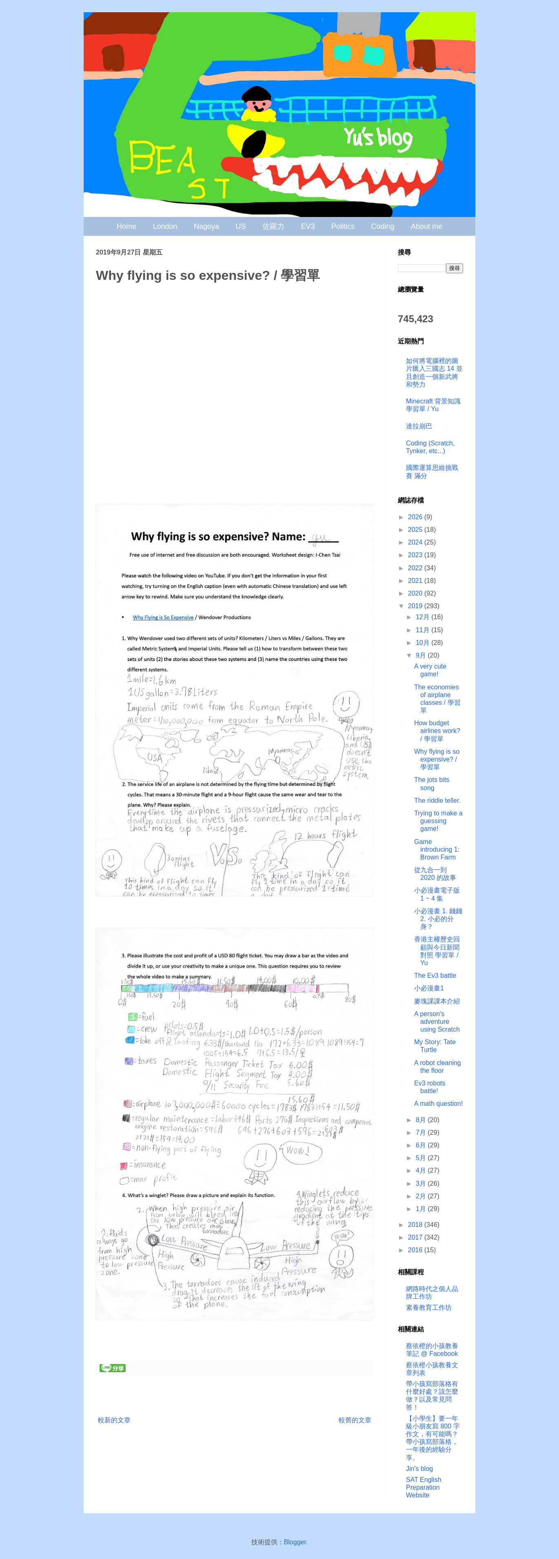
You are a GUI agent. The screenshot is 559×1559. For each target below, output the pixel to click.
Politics (343, 226)
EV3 (308, 226)
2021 (416, 580)
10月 (423, 642)
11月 (423, 630)
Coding (382, 226)
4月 (422, 1170)
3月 (422, 1183)
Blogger (295, 1542)
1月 (422, 1208)
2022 (416, 568)
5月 (422, 1157)
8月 (422, 1119)
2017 (416, 1237)
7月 (422, 1132)
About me (426, 226)
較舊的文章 (355, 1420)
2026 (416, 517)
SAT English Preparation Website (423, 1487)
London (165, 226)
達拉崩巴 (419, 426)
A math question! (438, 1103)
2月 (422, 1196)
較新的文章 (114, 1420)
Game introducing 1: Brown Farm (436, 849)
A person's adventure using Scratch (437, 1021)
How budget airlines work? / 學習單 (437, 731)
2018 (416, 1224)
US (241, 226)
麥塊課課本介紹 (437, 1001)
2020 (416, 593)
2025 (416, 529)
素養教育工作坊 (429, 1307)
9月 (422, 655)
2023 (416, 554)
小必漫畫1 (429, 988)
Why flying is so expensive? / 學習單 (436, 759)
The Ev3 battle (435, 975)
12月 (423, 616)
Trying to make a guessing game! (438, 821)
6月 (422, 1145)
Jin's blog (419, 1468)
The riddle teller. (437, 800)
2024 (416, 542)
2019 (416, 605)
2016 (416, 1250)
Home (126, 226)
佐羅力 (273, 226)
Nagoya (206, 226)
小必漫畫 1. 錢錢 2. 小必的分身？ (438, 919)
